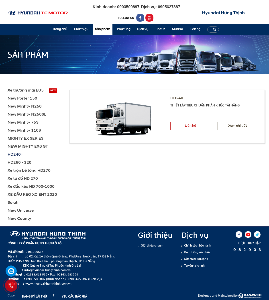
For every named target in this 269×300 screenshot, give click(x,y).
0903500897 (127, 7)
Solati (13, 203)
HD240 (42, 78)
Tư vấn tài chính (194, 265)
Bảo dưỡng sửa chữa (197, 252)
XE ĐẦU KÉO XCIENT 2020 (32, 195)
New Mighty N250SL (27, 114)
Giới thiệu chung (152, 245)
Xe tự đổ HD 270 (23, 179)
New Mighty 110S (24, 131)
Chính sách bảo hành (197, 245)
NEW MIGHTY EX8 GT (28, 147)
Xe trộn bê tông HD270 (29, 171)
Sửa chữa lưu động (196, 259)
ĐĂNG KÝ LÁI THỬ (34, 296)
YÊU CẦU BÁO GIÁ (74, 296)
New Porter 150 (22, 98)
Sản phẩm (24, 78)
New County (19, 219)
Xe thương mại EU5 (26, 90)
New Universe (21, 211)
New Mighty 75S (23, 122)
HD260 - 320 (19, 163)
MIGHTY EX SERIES (25, 139)
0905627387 (168, 7)
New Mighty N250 (25, 106)
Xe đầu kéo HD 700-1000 (31, 187)
